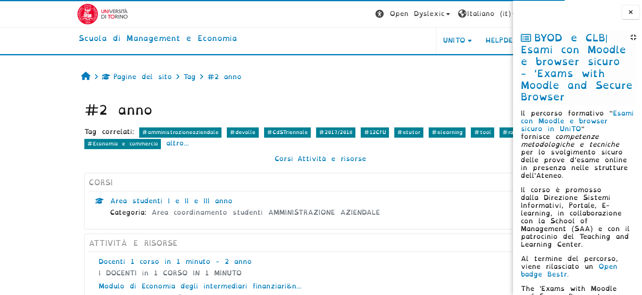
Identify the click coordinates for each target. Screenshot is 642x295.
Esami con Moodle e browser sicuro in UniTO (577, 121)
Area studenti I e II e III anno (111, 201)
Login (480, 14)
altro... (117, 143)
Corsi (224, 159)
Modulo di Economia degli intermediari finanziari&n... (140, 286)
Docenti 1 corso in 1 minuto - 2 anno (115, 262)
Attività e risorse (271, 159)
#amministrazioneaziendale (120, 132)
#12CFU (315, 132)
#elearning (387, 132)
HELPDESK (444, 40)
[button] (353, 14)
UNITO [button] (394, 40)
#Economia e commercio (62, 144)
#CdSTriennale (227, 132)
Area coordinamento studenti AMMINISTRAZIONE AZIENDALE (206, 212)
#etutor (349, 132)
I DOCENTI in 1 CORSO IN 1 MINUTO (110, 273)
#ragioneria (459, 132)
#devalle (183, 132)
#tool (422, 132)
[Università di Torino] (42, 14)
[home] (98, 38)
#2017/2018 (276, 132)
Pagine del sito (77, 77)
